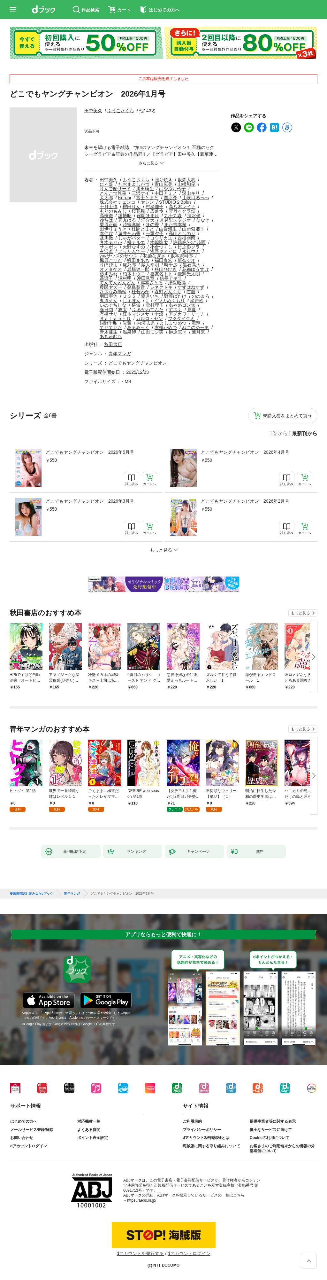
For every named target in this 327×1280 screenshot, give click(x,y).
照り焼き (163, 179)
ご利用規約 (192, 1121)
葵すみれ (109, 273)
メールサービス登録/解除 (31, 1129)
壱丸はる (127, 220)
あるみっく (138, 327)
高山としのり (182, 233)
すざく (175, 309)
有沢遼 (106, 251)
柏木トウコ (134, 273)
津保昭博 (177, 282)
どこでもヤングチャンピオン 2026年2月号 (245, 501)
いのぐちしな (113, 305)
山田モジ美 (152, 331)
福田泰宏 (163, 260)
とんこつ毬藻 (113, 193)
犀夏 (191, 309)
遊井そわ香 (129, 233)
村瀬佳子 (155, 206)
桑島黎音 (136, 287)
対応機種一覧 (88, 1121)
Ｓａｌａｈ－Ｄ (115, 318)
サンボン (109, 246)
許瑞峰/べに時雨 (189, 242)
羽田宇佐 (109, 296)
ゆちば (106, 220)
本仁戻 (106, 233)
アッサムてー (131, 251)
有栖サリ (109, 314)
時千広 (171, 264)
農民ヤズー (111, 287)
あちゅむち (111, 336)
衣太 (122, 309)
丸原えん (109, 300)
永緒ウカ (191, 251)
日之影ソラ (189, 246)
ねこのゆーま (195, 327)
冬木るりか (111, 242)
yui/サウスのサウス (119, 255)
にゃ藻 (106, 184)
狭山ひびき (166, 269)
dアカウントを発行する (140, 1253)
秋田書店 (113, 344)
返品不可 (92, 131)
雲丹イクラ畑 (182, 211)
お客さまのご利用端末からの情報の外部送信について (282, 1148)
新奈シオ (186, 260)
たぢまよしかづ (133, 184)
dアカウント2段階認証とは (206, 1137)
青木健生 (109, 331)
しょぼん (132, 300)
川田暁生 (145, 188)
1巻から (279, 433)
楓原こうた (111, 260)
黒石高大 (192, 264)
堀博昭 (125, 215)
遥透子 (106, 278)
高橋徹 (106, 215)
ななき (202, 220)
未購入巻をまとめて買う (287, 415)
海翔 (196, 323)
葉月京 (198, 331)
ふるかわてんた (148, 309)
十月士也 (109, 206)
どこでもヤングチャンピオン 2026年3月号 (90, 501)
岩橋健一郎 (138, 269)
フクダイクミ (181, 318)
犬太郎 (106, 197)
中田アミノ (166, 193)
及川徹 (106, 237)
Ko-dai (124, 197)
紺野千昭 (109, 323)
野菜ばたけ (175, 296)
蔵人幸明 (150, 264)
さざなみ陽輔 (113, 291)
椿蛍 (136, 305)
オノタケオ (111, 269)
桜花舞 (138, 211)
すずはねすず (191, 287)
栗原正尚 (109, 224)
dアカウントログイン (28, 1146)
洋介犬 (148, 220)
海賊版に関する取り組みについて (211, 1146)
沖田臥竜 (146, 278)
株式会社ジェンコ (117, 202)
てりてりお (111, 327)
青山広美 (163, 184)
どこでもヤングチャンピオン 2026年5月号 (90, 452)
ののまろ (200, 296)
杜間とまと (143, 229)
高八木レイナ (182, 206)
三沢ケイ (140, 193)
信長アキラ (171, 278)
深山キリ (191, 193)
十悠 (159, 314)
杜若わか (140, 291)
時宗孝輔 (132, 224)
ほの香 (152, 224)
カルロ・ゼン (149, 318)
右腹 (190, 291)
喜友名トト (161, 273)
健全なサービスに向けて (271, 1129)
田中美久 (93, 110)
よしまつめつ (173, 323)
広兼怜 (157, 211)
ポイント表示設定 (92, 1137)
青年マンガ (120, 353)
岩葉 (127, 323)
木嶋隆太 (159, 242)
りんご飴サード (115, 188)
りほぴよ (109, 264)
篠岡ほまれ (148, 215)
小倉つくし (161, 246)
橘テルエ (136, 242)
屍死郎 (129, 264)
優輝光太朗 (189, 273)
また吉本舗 (175, 224)
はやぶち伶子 (172, 188)
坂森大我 (186, 179)
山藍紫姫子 (193, 229)
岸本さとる (152, 282)
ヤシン (147, 202)
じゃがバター (131, 237)
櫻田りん (132, 206)
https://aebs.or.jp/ (141, 1200)
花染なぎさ (154, 255)
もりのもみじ (113, 211)
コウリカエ (161, 237)
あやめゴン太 (182, 305)
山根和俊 (186, 184)
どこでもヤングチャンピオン (138, 362)
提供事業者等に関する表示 (273, 1121)
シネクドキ (161, 287)
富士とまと (147, 197)
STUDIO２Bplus (175, 202)
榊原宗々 (177, 331)
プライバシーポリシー (202, 1129)
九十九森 (173, 215)
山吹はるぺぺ (195, 197)
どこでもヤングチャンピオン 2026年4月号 (245, 452)
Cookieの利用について (269, 1137)
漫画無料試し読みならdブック (31, 893)
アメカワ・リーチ (186, 314)
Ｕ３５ (129, 296)
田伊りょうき (113, 229)
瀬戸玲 (196, 300)
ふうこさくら (120, 110)
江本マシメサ (136, 314)
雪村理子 (155, 305)
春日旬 (106, 309)
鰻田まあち (138, 260)
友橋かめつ (166, 327)
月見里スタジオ (175, 220)
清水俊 (194, 215)
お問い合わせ (21, 1137)
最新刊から (304, 433)
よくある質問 (88, 1129)
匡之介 (170, 197)
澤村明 (125, 278)
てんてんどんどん (117, 282)
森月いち (150, 296)
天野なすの (134, 246)
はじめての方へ (23, 1121)
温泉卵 (129, 331)
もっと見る (300, 613)
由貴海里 (168, 229)
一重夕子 (155, 233)
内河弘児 (146, 323)
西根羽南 (186, 237)
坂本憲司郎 (182, 255)
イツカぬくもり (169, 300)
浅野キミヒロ (163, 251)
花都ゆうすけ (195, 269)
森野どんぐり (168, 291)
